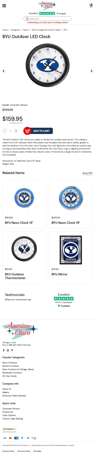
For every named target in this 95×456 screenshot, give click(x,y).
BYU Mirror (59, 274)
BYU (65, 30)
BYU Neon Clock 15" (19, 223)
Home (5, 30)
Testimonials (15, 295)
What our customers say (18, 299)
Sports (26, 30)
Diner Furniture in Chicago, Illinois (18, 369)
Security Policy (23, 451)
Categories (15, 30)
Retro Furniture (9, 363)
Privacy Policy (8, 451)
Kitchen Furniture (10, 366)
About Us (6, 389)
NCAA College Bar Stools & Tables (46, 30)
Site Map (37, 451)
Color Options (9, 415)
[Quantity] (10, 131)
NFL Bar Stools (9, 376)
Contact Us (7, 412)
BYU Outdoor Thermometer (15, 276)
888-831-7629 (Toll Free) (20, 345)
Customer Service (11, 409)
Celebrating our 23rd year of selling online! (47, 22)
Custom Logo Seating (12, 419)
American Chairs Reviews (14, 396)
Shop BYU (87, 173)
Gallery (5, 392)
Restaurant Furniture (12, 373)
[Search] (49, 19)
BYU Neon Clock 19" (66, 223)
